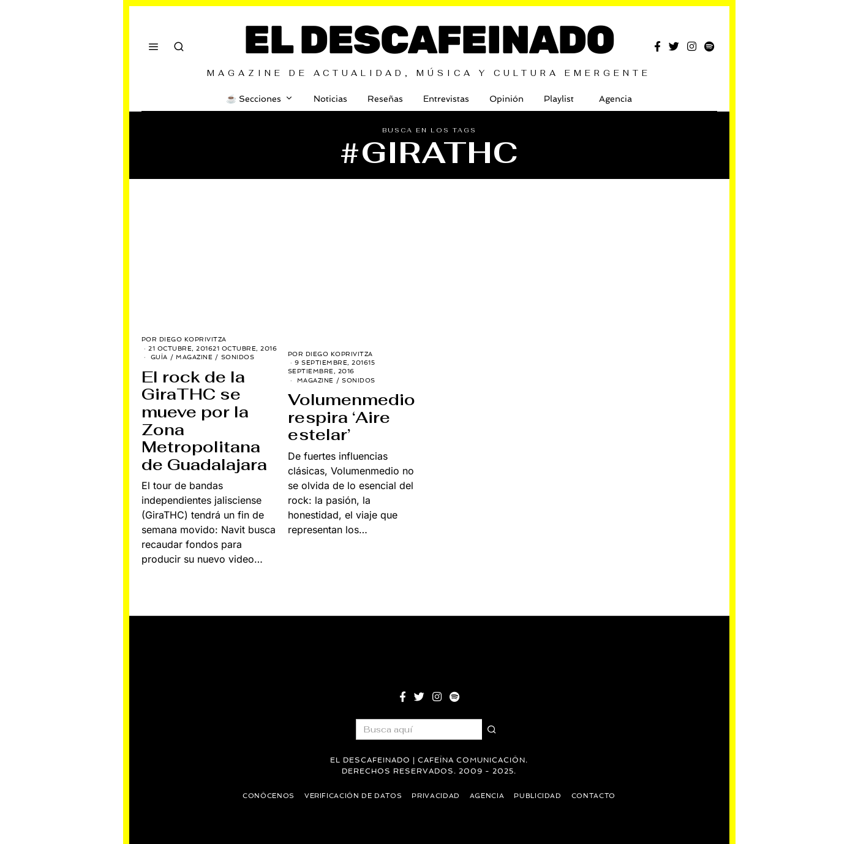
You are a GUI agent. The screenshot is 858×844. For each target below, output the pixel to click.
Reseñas (385, 99)
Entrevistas (446, 99)
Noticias (330, 99)
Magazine (194, 357)
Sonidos (238, 357)
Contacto (600, 796)
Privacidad (437, 796)
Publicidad (542, 796)
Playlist (559, 99)
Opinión (506, 99)
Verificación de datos (350, 796)
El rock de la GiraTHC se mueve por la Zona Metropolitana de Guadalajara (204, 421)
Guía (159, 357)
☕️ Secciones (253, 99)
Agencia (613, 99)
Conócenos (263, 796)
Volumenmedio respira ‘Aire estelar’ (351, 417)
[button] (492, 729)
